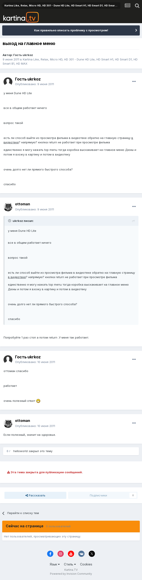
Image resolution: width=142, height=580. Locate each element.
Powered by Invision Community (71, 573)
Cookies (86, 564)
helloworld (20, 451)
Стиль (70, 564)
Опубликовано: (34, 84)
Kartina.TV (71, 569)
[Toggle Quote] (10, 221)
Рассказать (35, 495)
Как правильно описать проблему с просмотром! (71, 30)
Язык (55, 564)
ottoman (22, 204)
